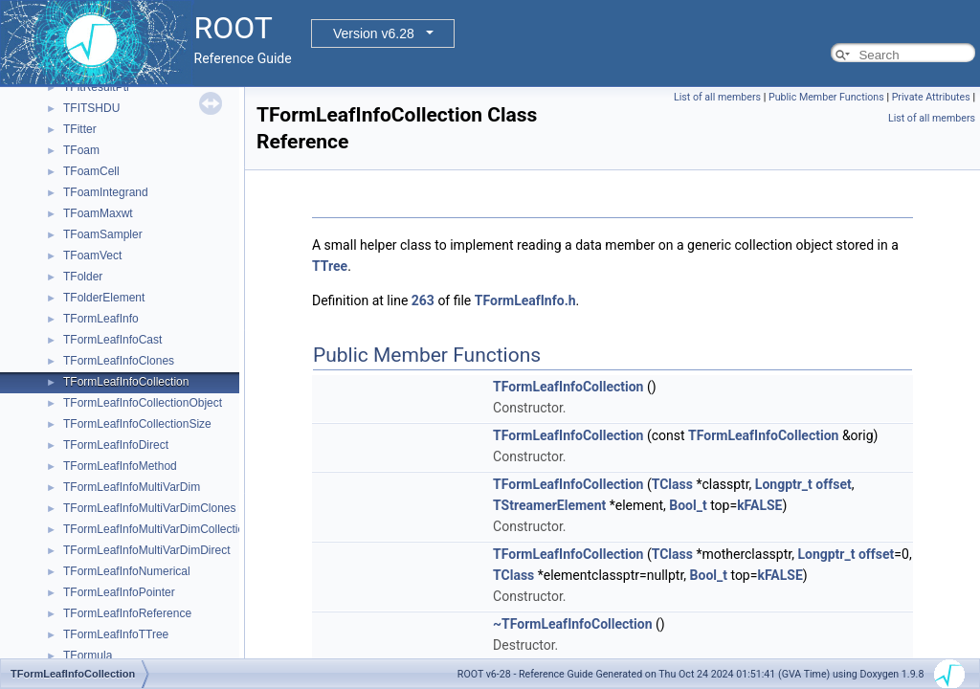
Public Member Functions (826, 97)
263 (423, 300)
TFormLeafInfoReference (127, 613)
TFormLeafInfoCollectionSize (137, 424)
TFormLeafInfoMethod (120, 466)
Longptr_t (784, 484)
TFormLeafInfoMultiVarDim (131, 487)
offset (833, 484)
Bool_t (687, 505)
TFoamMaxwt (98, 213)
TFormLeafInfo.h (525, 300)
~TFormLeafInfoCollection (572, 624)
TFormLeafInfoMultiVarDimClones (149, 508)
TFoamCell (91, 171)
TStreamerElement (549, 505)
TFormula (87, 655)
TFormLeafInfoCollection (126, 382)
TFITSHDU (91, 108)
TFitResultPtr (96, 87)
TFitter (80, 129)
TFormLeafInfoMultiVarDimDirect (146, 550)
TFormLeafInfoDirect (115, 445)
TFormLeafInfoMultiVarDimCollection (157, 529)
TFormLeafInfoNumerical (126, 571)
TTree (329, 266)
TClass (672, 484)
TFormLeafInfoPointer (119, 592)
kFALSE (759, 505)
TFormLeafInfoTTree (115, 634)
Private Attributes (931, 97)
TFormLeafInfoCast (112, 339)
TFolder (82, 276)
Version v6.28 (373, 33)
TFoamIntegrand (105, 192)
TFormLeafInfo (101, 318)
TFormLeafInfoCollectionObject (142, 403)
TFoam (81, 150)
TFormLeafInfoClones (118, 360)
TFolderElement (104, 297)
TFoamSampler (103, 234)
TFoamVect (92, 255)
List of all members (717, 97)
